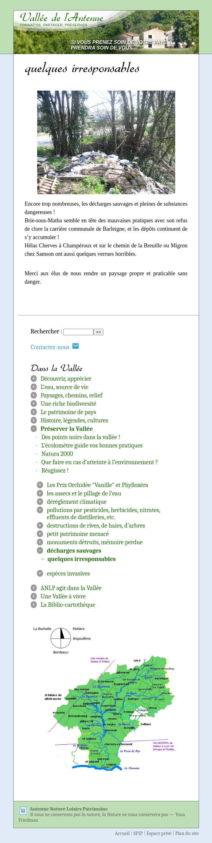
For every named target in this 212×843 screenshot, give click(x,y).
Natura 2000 (57, 453)
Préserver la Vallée (67, 428)
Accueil (122, 833)
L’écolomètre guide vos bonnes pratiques (92, 445)
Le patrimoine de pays (68, 412)
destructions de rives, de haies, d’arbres (96, 525)
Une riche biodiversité (68, 403)
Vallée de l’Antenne (61, 17)
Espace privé (158, 833)
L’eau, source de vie (64, 387)
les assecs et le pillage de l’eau (84, 493)
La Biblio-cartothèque (68, 604)
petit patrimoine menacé (78, 533)
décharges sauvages (74, 550)
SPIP (138, 833)
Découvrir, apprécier (66, 378)
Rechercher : (46, 331)
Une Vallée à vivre (63, 596)
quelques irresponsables (82, 559)
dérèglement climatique (76, 501)
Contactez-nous (55, 347)
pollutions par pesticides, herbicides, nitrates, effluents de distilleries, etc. (103, 514)
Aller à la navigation (170, 6)
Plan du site (187, 833)
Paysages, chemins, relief (71, 395)
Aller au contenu (117, 6)
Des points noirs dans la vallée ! (80, 437)
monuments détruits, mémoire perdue (95, 542)
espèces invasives (68, 573)
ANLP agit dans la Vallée (71, 588)
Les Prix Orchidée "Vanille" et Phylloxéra (97, 485)
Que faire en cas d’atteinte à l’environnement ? (99, 462)
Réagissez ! (55, 470)
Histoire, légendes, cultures (74, 420)
